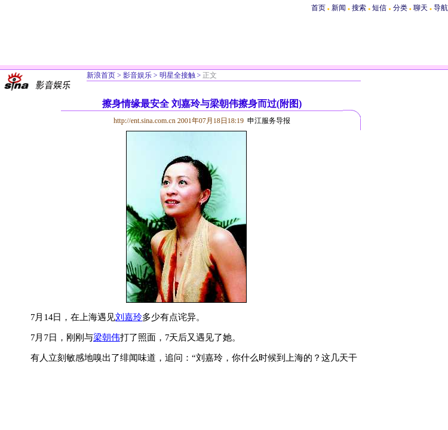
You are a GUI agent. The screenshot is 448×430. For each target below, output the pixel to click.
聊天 (420, 8)
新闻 (339, 8)
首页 (318, 8)
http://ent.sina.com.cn (145, 120)
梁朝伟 (106, 337)
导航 (441, 8)
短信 (379, 8)
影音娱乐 (137, 75)
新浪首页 (101, 75)
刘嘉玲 (128, 317)
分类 (400, 8)
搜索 (360, 8)
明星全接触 (177, 75)
